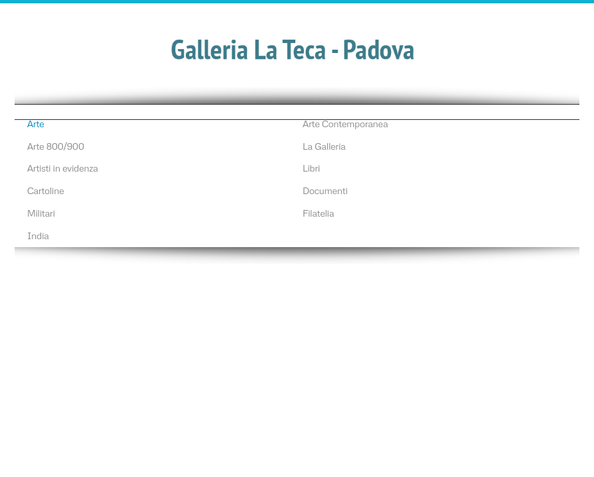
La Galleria (324, 146)
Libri (311, 168)
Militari (41, 213)
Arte (35, 123)
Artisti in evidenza (62, 168)
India (38, 235)
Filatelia (318, 213)
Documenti (325, 190)
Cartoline (45, 190)
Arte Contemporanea (345, 123)
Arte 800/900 (55, 146)
